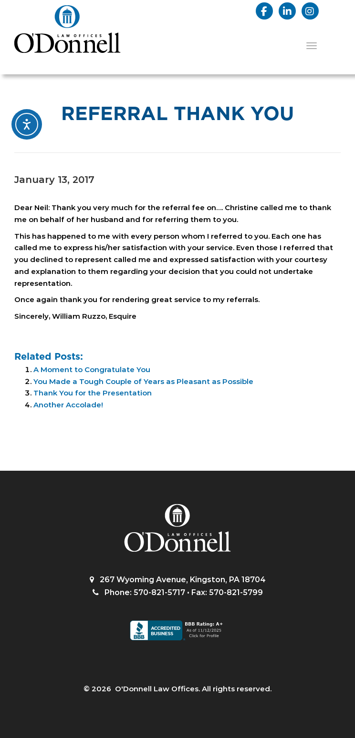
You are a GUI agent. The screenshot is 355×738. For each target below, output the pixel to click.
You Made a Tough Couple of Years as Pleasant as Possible (143, 381)
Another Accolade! (68, 404)
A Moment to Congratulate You (91, 369)
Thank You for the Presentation (92, 392)
